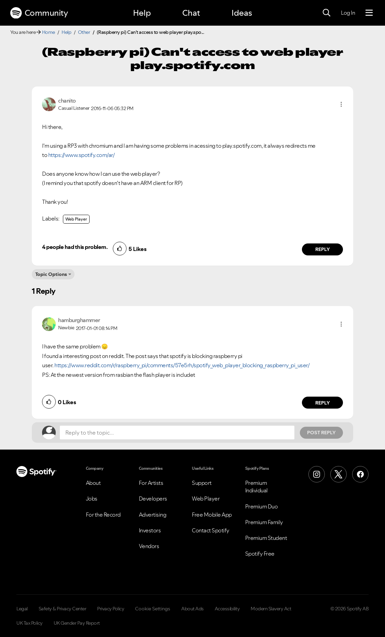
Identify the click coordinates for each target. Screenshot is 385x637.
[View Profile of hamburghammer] (79, 320)
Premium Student (266, 538)
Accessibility (227, 609)
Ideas (241, 12)
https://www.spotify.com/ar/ (81, 155)
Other (84, 32)
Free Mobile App (212, 514)
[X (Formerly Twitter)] (338, 474)
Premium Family (264, 522)
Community (39, 13)
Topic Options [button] (51, 274)
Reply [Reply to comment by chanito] (322, 249)
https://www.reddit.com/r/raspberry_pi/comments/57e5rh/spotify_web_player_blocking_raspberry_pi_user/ (181, 365)
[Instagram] (316, 474)
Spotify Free (260, 553)
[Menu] (369, 13)
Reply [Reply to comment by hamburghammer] (322, 402)
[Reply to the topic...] (177, 432)
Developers (153, 498)
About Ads (192, 609)
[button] (341, 104)
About (93, 483)
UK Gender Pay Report (77, 623)
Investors (150, 530)
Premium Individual (256, 486)
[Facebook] (360, 474)
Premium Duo (261, 506)
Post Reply (321, 432)
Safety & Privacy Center (63, 609)
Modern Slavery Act (271, 609)
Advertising (153, 514)
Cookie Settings (152, 609)
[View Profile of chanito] (67, 100)
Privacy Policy (110, 609)
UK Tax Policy (29, 623)
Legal (22, 609)
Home (48, 32)
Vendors (149, 546)
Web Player (76, 219)
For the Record (103, 514)
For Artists (151, 483)
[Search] (326, 13)
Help (142, 12)
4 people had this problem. (74, 247)
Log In (348, 12)
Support (202, 483)
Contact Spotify (210, 530)
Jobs (91, 498)
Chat (191, 12)
